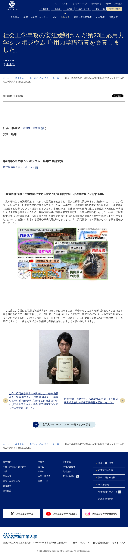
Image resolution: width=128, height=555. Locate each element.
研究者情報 (103, 484)
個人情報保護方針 (101, 542)
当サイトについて (81, 542)
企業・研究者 (83, 9)
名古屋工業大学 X (22, 514)
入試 (54, 17)
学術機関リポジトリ (109, 492)
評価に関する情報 (106, 477)
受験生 (45, 9)
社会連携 (100, 17)
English (108, 4)
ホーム (6, 78)
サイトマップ (118, 542)
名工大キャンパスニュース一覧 (44, 78)
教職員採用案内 (105, 499)
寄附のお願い (114, 9)
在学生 (57, 9)
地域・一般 (100, 9)
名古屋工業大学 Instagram (101, 514)
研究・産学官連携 (83, 17)
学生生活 (65, 17)
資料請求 (118, 4)
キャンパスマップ (79, 4)
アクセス (65, 4)
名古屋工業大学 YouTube (61, 514)
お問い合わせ (96, 4)
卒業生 (69, 9)
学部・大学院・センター (35, 17)
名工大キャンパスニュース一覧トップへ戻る (66, 424)
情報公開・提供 (105, 463)
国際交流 (113, 17)
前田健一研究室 (31, 128)
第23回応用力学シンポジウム (18, 167)
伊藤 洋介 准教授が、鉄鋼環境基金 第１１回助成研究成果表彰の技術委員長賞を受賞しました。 (91, 401)
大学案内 (14, 17)
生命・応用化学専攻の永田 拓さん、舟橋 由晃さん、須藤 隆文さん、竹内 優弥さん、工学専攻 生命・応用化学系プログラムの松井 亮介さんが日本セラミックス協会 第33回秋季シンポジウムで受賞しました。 (33, 400)
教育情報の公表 (105, 470)
